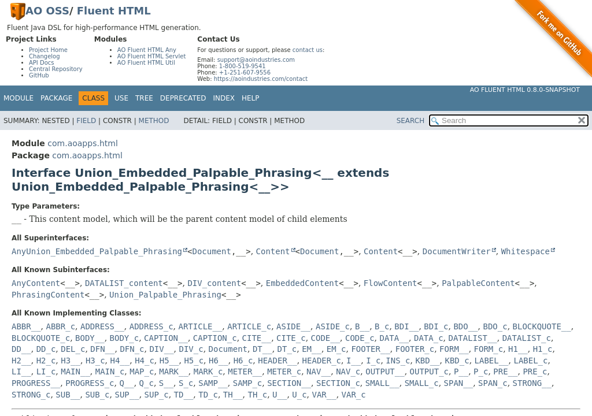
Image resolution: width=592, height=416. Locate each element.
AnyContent (36, 283)
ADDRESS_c (151, 326)
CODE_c (360, 338)
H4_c (144, 360)
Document (211, 251)
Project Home (48, 50)
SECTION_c (338, 383)
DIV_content (214, 283)
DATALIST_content (124, 283)
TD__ (184, 394)
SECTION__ (289, 383)
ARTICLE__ (201, 326)
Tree (144, 98)
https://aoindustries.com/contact (261, 79)
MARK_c (208, 371)
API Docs (41, 63)
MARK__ (173, 371)
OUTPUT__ (384, 371)
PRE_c (535, 371)
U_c (299, 394)
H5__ (169, 360)
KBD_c (457, 360)
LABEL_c (530, 360)
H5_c (194, 360)
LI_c (46, 371)
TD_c (208, 394)
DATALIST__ (472, 338)
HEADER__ (277, 360)
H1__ (518, 349)
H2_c (46, 360)
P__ (461, 371)
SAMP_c (247, 383)
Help (251, 98)
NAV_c (348, 371)
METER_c (284, 371)
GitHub (39, 75)
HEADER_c (321, 360)
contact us (308, 50)
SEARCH (411, 121)
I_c (373, 360)
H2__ (21, 360)
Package (56, 98)
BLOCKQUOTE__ (542, 326)
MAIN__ (75, 371)
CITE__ (257, 338)
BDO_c (495, 326)
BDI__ (406, 326)
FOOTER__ (370, 349)
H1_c (543, 349)
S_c (186, 383)
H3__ (70, 360)
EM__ (311, 349)
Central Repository (56, 69)
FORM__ (454, 349)
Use (121, 98)
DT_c (287, 349)
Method (154, 121)
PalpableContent (478, 283)
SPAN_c (493, 383)
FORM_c (489, 349)
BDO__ (465, 326)
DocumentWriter (457, 251)
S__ (166, 383)
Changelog (44, 56)
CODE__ (326, 338)
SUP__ (126, 394)
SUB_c (97, 394)
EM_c (336, 349)
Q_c (146, 383)
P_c (480, 371)
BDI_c (436, 326)
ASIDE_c (333, 326)
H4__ (120, 360)
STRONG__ (532, 383)
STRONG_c (31, 394)
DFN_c (132, 349)
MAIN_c (110, 371)
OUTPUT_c (429, 371)
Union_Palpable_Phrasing (165, 294)
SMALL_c (422, 383)
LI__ (21, 371)
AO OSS (47, 11)
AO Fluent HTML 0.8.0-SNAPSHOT (525, 90)
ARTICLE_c (249, 326)
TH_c (257, 394)
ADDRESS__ (102, 326)
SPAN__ (458, 383)
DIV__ (161, 349)
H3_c (95, 360)
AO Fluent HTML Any (146, 50)
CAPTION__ (166, 338)
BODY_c (124, 338)
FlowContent (390, 283)
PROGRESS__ (36, 383)
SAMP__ (213, 383)
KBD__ (427, 360)
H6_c (243, 360)
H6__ (218, 360)
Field (86, 121)
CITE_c (291, 338)
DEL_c (73, 349)
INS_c (398, 360)
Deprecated (183, 98)
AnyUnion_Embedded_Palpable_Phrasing (97, 251)
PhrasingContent (48, 294)
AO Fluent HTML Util (146, 63)
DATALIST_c (526, 338)
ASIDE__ (293, 326)
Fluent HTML (114, 11)
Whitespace (525, 251)
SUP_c (157, 394)
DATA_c (428, 338)
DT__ (262, 349)
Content (273, 251)
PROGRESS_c (89, 383)
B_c (382, 326)
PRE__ (505, 371)
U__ (279, 394)
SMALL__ (382, 383)
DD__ (21, 349)
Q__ (126, 383)
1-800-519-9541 (242, 66)
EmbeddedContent (302, 283)
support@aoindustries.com (256, 60)
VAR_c (354, 394)
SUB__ (68, 394)
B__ (362, 326)
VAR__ (324, 394)
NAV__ (318, 371)
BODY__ (90, 338)
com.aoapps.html (82, 143)
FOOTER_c (414, 349)
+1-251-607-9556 (245, 72)
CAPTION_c (215, 338)
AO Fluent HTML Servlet (151, 56)
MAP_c (142, 371)
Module (18, 98)
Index (224, 98)
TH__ (233, 394)
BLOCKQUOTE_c (41, 338)
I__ (353, 360)
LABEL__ (492, 360)
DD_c (46, 349)
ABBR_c (60, 326)
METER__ (245, 371)
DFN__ (102, 349)
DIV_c (191, 349)
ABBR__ (26, 326)
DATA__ (394, 338)
